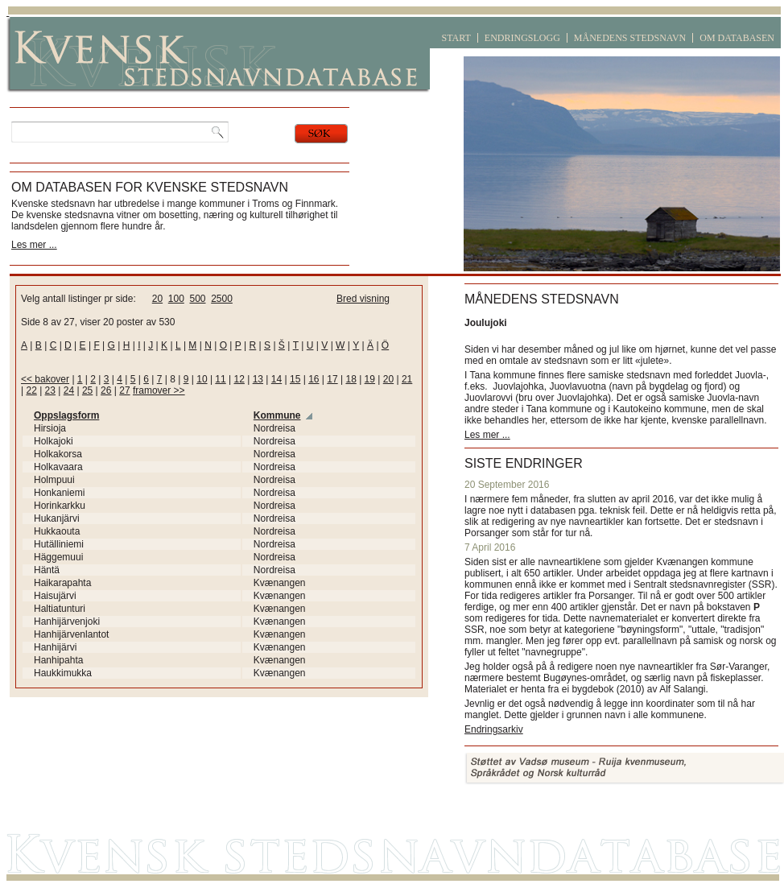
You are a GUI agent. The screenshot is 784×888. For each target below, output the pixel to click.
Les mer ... (34, 244)
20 (157, 298)
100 (176, 298)
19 (370, 379)
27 (124, 390)
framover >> (159, 390)
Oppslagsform (66, 415)
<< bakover (45, 379)
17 (332, 379)
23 (50, 390)
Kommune (277, 415)
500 (197, 298)
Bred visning (363, 298)
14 (276, 379)
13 (258, 379)
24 (69, 390)
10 (201, 379)
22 (31, 390)
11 (220, 379)
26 (106, 390)
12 (239, 379)
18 (350, 379)
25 (87, 390)
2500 (222, 298)
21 (407, 379)
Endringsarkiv (493, 729)
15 (295, 379)
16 (313, 379)
